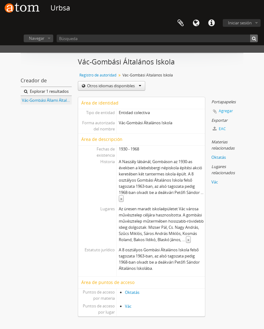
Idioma (196, 23)
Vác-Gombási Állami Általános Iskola (47, 100)
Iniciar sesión (240, 23)
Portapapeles (180, 23)
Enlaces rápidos (211, 23)
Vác (128, 306)
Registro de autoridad (97, 75)
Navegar (36, 38)
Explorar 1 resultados (46, 91)
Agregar (226, 110)
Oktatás (132, 292)
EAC (219, 128)
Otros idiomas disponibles (113, 85)
